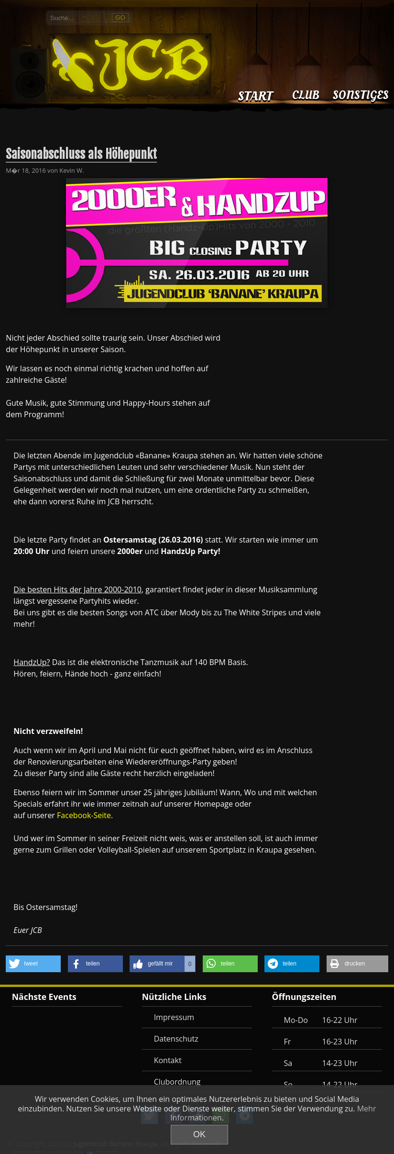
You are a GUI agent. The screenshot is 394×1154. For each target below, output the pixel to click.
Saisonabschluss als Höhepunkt (81, 154)
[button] (33, 963)
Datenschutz (176, 1038)
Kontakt (168, 1060)
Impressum (174, 1017)
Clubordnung (177, 1081)
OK (199, 1134)
